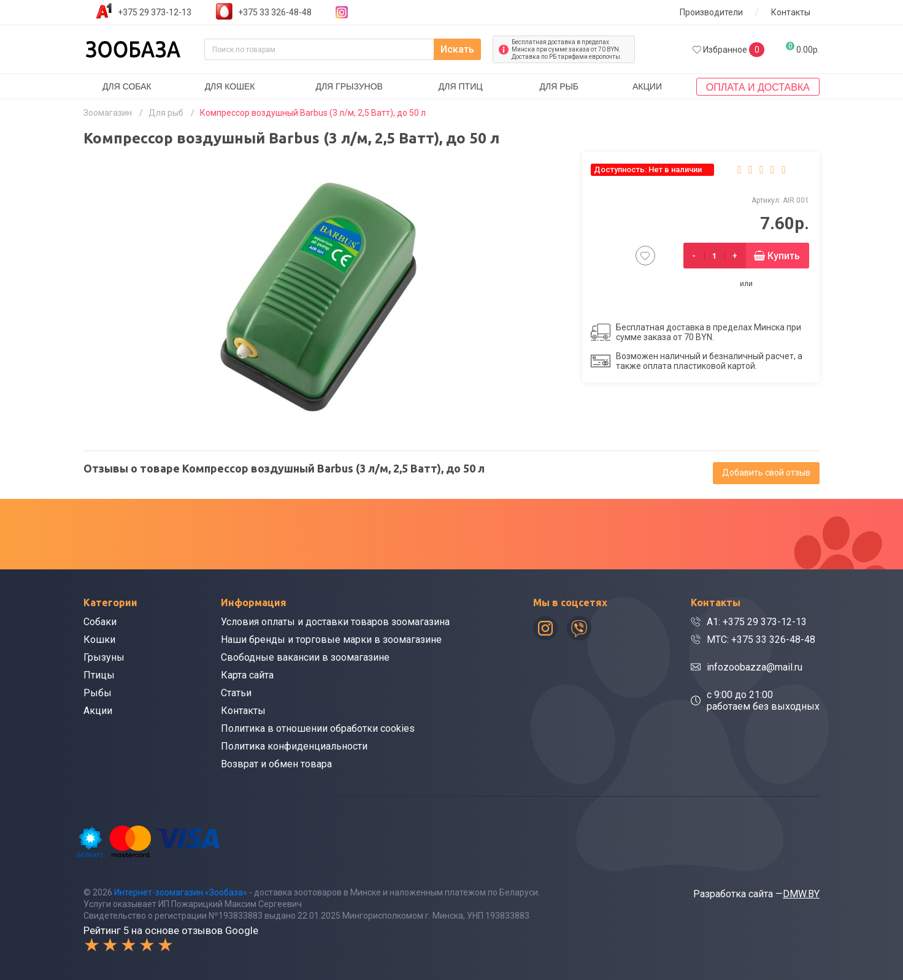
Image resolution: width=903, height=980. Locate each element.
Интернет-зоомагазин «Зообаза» (180, 892)
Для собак (127, 86)
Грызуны (104, 657)
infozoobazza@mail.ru (754, 667)
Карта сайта (247, 675)
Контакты (790, 12)
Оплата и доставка (758, 87)
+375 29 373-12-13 (154, 12)
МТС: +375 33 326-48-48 (761, 639)
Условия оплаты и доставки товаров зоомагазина (335, 622)
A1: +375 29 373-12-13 (757, 622)
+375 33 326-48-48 (275, 12)
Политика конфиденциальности (294, 746)
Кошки (99, 639)
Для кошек (230, 86)
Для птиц (461, 86)
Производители (711, 12)
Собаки (100, 622)
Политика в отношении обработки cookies (318, 728)
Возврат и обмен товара (276, 764)
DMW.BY (801, 894)
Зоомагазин (107, 113)
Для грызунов (349, 86)
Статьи (236, 693)
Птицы (99, 675)
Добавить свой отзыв (766, 472)
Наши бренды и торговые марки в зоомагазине (331, 639)
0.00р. (803, 48)
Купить (783, 256)
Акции (647, 86)
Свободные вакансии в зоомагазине (305, 657)
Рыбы (97, 693)
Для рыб (558, 86)
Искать (457, 49)
